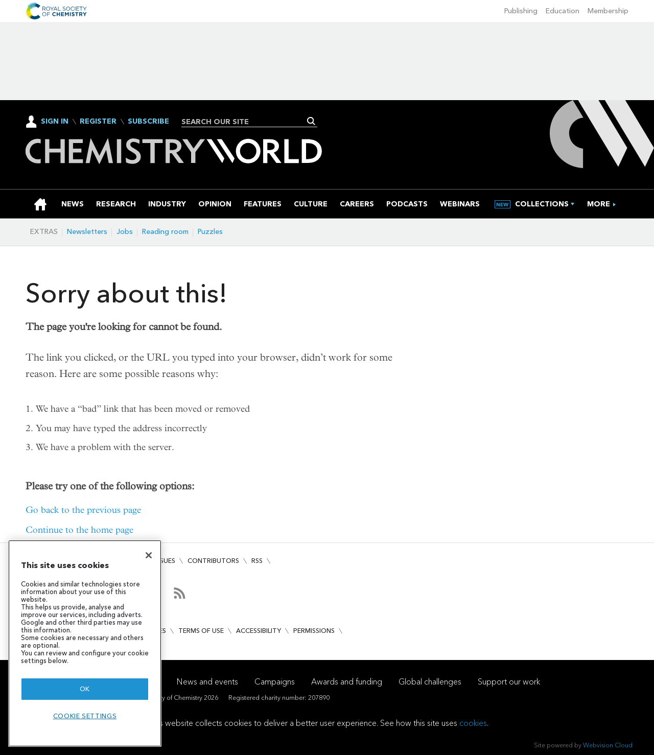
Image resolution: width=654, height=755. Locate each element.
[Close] (148, 555)
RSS (257, 560)
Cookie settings (85, 716)
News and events (207, 682)
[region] (84, 643)
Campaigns (274, 682)
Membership (608, 11)
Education (562, 11)
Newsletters (87, 231)
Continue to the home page (79, 530)
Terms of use (201, 630)
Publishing (521, 11)
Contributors (213, 560)
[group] (598, 204)
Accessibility (258, 630)
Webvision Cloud (608, 745)
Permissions (314, 630)
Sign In (54, 121)
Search (311, 121)
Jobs (124, 231)
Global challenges (430, 682)
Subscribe (148, 121)
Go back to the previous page (83, 510)
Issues (165, 560)
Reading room (165, 231)
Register (98, 121)
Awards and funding (346, 682)
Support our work (509, 682)
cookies (473, 723)
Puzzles (210, 231)
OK (85, 689)
